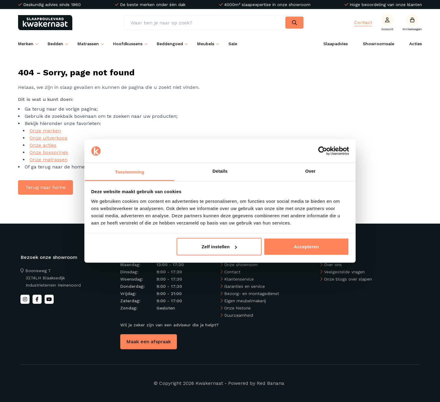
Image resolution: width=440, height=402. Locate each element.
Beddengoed (170, 43)
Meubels (205, 43)
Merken (25, 43)
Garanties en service (244, 286)
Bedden (55, 43)
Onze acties (43, 145)
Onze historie (237, 308)
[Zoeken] (214, 22)
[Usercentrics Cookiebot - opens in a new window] (322, 150)
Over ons (333, 264)
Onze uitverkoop (49, 138)
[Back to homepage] (46, 22)
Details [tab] (220, 170)
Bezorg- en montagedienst (251, 293)
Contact (363, 22)
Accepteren (306, 246)
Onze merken (45, 130)
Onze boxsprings (49, 152)
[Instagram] (25, 299)
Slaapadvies (335, 43)
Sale (232, 43)
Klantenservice (239, 279)
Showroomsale (378, 43)
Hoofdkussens (128, 43)
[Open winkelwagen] (412, 22)
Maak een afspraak (148, 341)
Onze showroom (241, 264)
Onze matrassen (49, 159)
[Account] (387, 22)
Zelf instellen (219, 246)
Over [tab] (310, 170)
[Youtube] (49, 299)
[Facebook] (37, 299)
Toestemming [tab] (129, 171)
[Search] (294, 23)
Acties (415, 43)
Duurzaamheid (238, 315)
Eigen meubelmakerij (245, 300)
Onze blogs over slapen (348, 279)
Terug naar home (45, 187)
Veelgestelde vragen (344, 271)
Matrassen (88, 43)
